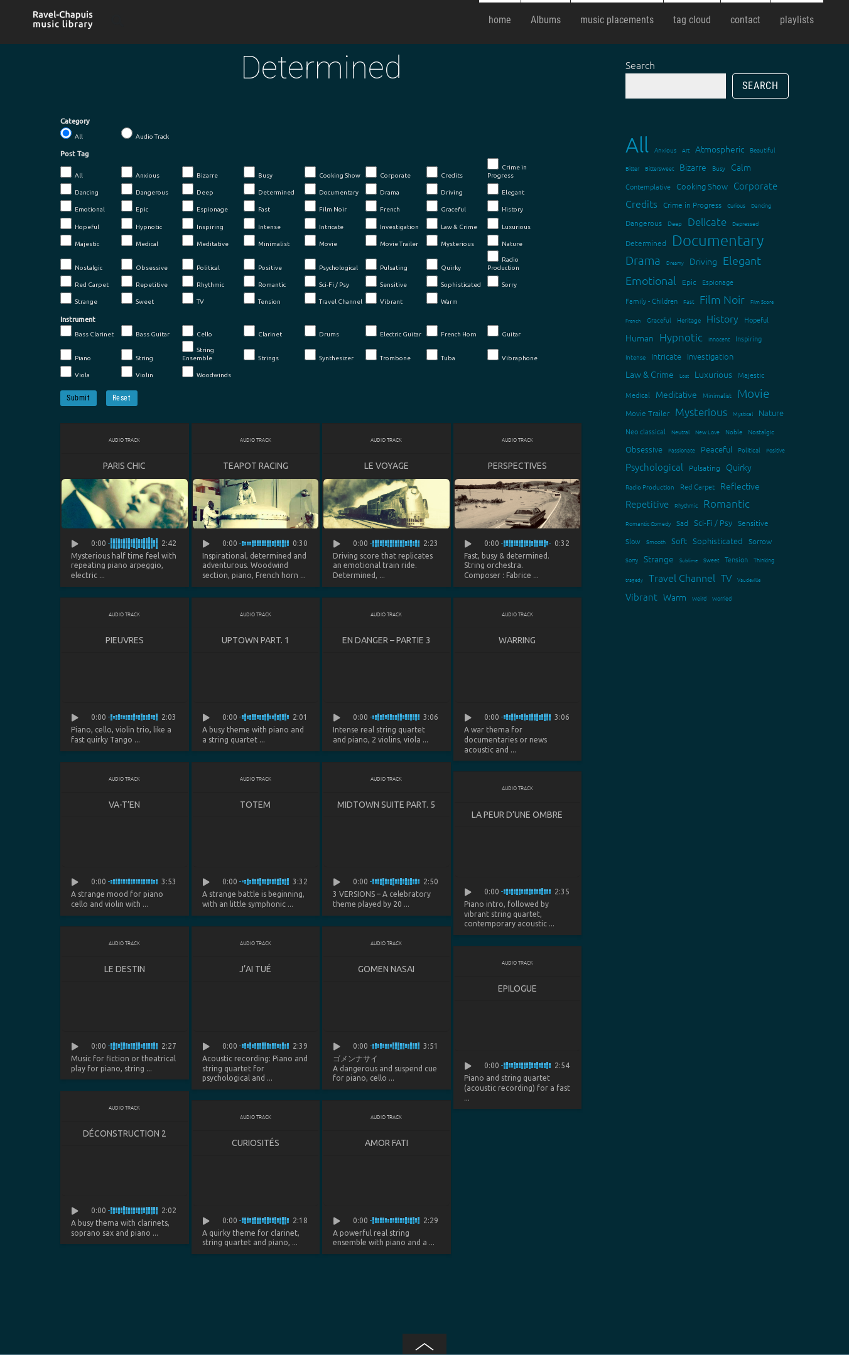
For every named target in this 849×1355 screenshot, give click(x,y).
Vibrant (384, 298)
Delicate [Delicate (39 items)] (707, 221)
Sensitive (386, 282)
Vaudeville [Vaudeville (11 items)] (748, 580)
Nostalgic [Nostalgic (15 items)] (761, 431)
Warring (517, 640)
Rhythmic (203, 282)
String (137, 355)
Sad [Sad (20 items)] (682, 523)
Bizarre (200, 172)
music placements (617, 20)
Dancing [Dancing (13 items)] (761, 205)
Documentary (332, 189)
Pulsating (386, 265)
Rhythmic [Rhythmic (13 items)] (686, 505)
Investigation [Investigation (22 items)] (710, 356)
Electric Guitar (393, 331)
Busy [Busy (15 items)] (718, 168)
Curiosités (255, 1145)
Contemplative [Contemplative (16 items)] (648, 186)
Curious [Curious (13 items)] (736, 205)
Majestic (79, 241)
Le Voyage (386, 466)
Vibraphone (512, 355)
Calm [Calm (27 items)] (741, 167)
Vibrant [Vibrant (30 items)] (641, 596)
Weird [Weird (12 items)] (699, 598)
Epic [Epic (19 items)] (689, 282)
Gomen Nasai (386, 970)
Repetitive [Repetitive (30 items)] (647, 503)
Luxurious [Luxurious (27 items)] (713, 374)
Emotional (82, 206)
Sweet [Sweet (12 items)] (711, 559)
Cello (197, 331)
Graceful (446, 206)
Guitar (504, 331)
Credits (444, 172)
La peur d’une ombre (517, 815)
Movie (321, 241)
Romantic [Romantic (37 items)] (726, 503)
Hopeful (79, 224)
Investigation (392, 224)
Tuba (440, 355)
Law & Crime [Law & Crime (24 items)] (649, 374)
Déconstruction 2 (124, 1135)
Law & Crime (451, 224)
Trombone (388, 355)
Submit (78, 398)
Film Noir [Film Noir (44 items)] (722, 299)
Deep (198, 189)
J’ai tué (255, 970)
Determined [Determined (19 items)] (645, 243)
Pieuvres (124, 640)
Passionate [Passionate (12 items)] (681, 449)
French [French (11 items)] (633, 320)
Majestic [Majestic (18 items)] (751, 375)
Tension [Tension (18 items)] (736, 559)
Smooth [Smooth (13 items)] (656, 541)
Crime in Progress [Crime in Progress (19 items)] (692, 205)
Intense (262, 224)
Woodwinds (206, 372)
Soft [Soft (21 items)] (679, 541)
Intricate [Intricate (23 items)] (666, 356)
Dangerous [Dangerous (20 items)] (643, 223)
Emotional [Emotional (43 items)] (650, 280)
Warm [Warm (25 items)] (674, 597)
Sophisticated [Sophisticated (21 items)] (718, 541)
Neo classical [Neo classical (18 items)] (645, 431)
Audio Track (145, 133)
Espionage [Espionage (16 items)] (717, 282)
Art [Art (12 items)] (685, 149)
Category (75, 121)
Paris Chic (124, 466)
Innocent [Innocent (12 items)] (719, 338)
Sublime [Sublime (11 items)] (688, 560)
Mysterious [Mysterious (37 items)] (701, 412)
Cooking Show (332, 172)
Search (640, 65)
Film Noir (326, 206)
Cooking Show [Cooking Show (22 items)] (702, 186)
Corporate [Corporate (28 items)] (755, 185)
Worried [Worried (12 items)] (722, 598)
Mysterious (450, 241)
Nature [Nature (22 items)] (771, 413)
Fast (257, 206)
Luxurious (509, 224)
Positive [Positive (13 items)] (775, 449)
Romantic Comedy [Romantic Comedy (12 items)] (648, 523)
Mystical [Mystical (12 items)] (743, 413)
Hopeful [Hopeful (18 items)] (756, 319)
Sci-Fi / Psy (327, 282)
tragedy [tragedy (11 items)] (634, 580)
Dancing (79, 189)
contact (745, 20)
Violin (137, 372)
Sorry (502, 282)
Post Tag (74, 153)
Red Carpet (84, 282)
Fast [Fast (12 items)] (688, 301)
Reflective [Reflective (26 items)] (740, 485)
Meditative (205, 241)
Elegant (505, 189)
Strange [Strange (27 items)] (659, 558)
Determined (269, 189)
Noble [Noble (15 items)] (733, 431)
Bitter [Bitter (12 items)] (632, 168)
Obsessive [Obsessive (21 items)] (643, 449)
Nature (504, 241)
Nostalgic (81, 265)
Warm (442, 298)
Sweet (137, 298)
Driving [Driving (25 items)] (703, 261)
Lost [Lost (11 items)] (684, 376)
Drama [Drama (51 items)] (643, 259)
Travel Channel (333, 298)
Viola (75, 372)
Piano (75, 355)
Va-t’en (124, 805)
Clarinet (263, 331)
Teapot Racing (255, 466)
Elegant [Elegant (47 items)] (742, 260)
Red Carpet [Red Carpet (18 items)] (697, 486)
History (505, 206)
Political (201, 265)
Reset (121, 398)
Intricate (324, 224)
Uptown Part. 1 (255, 640)
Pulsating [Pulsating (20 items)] (704, 468)
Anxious (140, 172)
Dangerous (144, 189)
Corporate (388, 172)
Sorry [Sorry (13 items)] (631, 559)
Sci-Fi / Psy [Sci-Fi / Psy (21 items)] (713, 522)
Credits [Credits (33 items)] (641, 203)
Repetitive (144, 282)
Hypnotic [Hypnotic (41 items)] (681, 337)
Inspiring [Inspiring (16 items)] (748, 338)
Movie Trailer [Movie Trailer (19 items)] (647, 413)
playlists (797, 20)
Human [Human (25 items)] (639, 337)
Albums (546, 20)
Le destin (124, 970)
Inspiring (203, 224)
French (382, 206)
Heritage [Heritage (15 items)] (689, 319)
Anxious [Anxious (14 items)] (665, 149)
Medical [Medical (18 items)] (637, 395)
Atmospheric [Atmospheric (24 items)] (719, 148)
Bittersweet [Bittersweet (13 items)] (659, 168)
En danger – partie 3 (386, 640)
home (500, 20)
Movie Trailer (391, 241)
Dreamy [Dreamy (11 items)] (675, 263)
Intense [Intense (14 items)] (635, 357)
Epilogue (517, 990)
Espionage (205, 206)
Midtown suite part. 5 (386, 805)
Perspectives (517, 466)
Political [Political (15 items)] (749, 449)
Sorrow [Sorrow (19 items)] (760, 541)
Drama (382, 189)
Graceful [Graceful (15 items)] (659, 319)
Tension (262, 298)
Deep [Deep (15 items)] (675, 223)
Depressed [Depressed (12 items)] (745, 223)
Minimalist (266, 241)
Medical (139, 241)
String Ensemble (198, 351)
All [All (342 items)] (637, 144)
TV (193, 298)
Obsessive (144, 265)
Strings (261, 355)
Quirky (443, 265)
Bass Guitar (145, 331)
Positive (263, 265)
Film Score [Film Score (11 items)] (762, 301)
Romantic (265, 282)
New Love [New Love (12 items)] (707, 431)
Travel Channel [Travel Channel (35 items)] (682, 577)
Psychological (331, 265)
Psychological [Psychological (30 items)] (654, 466)
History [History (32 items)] (722, 318)
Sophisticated (453, 282)
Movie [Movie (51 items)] (753, 392)
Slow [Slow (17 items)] (633, 541)
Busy (258, 172)
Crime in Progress (507, 168)
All (71, 133)
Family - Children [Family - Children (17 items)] (651, 301)
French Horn (451, 331)
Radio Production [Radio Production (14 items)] (649, 486)
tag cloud (692, 20)
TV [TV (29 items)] (726, 577)
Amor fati (386, 1145)
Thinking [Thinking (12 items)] (764, 559)
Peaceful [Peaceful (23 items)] (716, 449)
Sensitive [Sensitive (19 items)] (753, 523)
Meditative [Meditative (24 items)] (676, 394)
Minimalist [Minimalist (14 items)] (717, 395)
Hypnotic (141, 224)
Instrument (77, 319)
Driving (444, 189)
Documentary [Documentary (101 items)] (718, 240)
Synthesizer (329, 355)
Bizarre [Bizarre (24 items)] (692, 167)
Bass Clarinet (87, 331)
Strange (78, 298)
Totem (255, 805)
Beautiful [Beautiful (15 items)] (763, 149)
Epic (134, 206)
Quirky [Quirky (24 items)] (739, 467)
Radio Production (503, 260)
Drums (322, 331)
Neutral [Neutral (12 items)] (680, 431)
